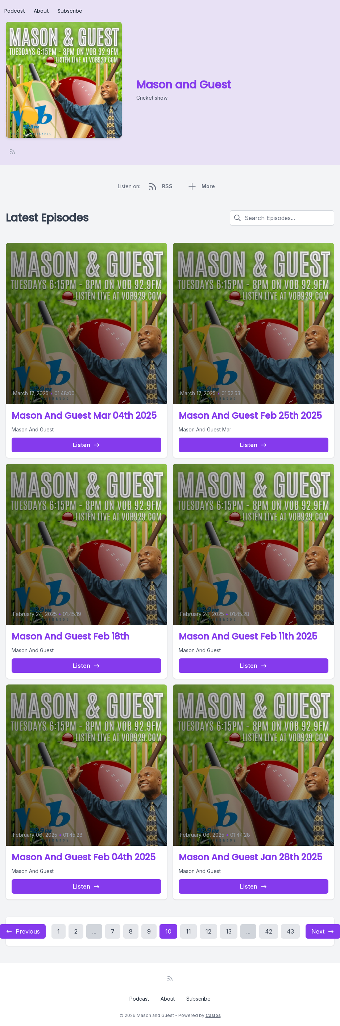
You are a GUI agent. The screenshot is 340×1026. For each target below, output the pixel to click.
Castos (213, 1015)
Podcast (14, 11)
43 (290, 931)
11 (188, 931)
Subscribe (70, 11)
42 (268, 931)
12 (208, 931)
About (41, 11)
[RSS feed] (12, 151)
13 (229, 931)
